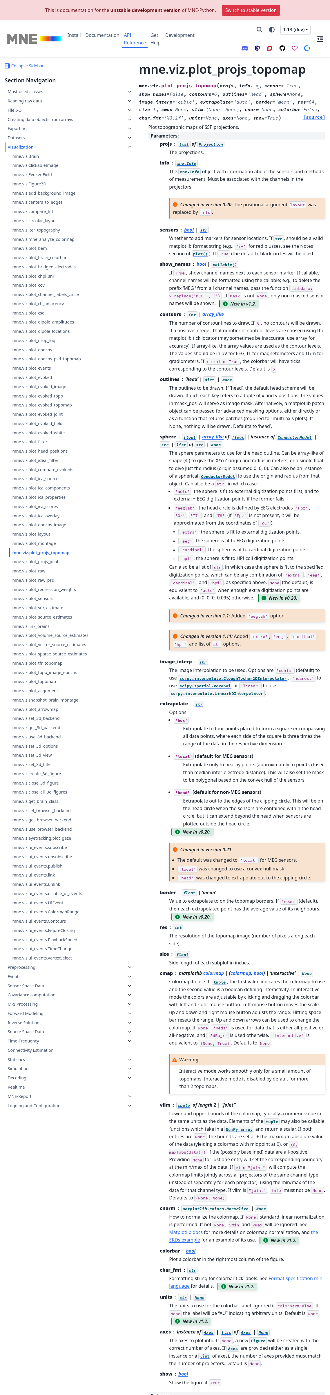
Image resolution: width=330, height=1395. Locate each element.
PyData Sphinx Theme (286, 1386)
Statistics (16, 1114)
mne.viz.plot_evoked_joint (37, 435)
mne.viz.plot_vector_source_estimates (45, 675)
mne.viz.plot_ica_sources (36, 499)
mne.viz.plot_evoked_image (39, 407)
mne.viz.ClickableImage (35, 172)
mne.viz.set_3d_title (31, 806)
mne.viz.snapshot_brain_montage (45, 741)
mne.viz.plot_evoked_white (38, 453)
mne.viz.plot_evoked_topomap (42, 426)
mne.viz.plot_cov (28, 292)
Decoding (17, 1133)
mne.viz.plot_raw (28, 591)
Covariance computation (31, 1050)
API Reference (135, 39)
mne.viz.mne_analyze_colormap (43, 246)
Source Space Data (26, 1087)
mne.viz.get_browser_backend (41, 861)
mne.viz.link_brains (30, 647)
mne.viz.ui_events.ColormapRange (44, 963)
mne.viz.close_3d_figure (35, 824)
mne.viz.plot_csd (28, 326)
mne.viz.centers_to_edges (37, 209)
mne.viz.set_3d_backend (35, 759)
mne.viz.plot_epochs (32, 363)
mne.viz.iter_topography (36, 237)
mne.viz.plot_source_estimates (42, 637)
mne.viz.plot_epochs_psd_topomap (45, 376)
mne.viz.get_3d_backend (36, 769)
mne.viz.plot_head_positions (40, 471)
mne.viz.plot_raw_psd (33, 600)
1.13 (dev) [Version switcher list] (293, 29)
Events (14, 1031)
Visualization (20, 154)
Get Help (156, 39)
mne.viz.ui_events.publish (37, 907)
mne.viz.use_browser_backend (42, 870)
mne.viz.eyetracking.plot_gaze (41, 879)
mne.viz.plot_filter (29, 462)
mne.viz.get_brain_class (35, 842)
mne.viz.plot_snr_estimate (37, 628)
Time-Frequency (23, 1096)
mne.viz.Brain (25, 163)
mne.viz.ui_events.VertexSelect (42, 1013)
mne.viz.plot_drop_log (33, 354)
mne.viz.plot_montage (34, 564)
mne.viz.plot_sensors (32, 619)
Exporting (17, 135)
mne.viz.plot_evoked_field (37, 444)
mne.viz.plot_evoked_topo (37, 416)
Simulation (18, 1124)
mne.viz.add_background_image (43, 200)
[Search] (259, 30)
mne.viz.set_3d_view (32, 796)
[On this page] (320, 39)
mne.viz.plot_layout (31, 554)
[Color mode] (271, 30)
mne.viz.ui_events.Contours (39, 976)
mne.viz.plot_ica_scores (35, 527)
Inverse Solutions (24, 1077)
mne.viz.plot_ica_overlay (35, 536)
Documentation (102, 35)
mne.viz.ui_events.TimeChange (42, 1004)
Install (74, 35)
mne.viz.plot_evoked (32, 398)
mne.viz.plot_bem (29, 255)
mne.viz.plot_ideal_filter (35, 481)
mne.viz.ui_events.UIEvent (37, 951)
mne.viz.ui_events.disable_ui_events (44, 938)
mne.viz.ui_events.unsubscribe (42, 898)
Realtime (16, 1142)
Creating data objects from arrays (34, 123)
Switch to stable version (251, 10)
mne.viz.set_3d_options (35, 787)
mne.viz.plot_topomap (34, 723)
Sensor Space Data (26, 1041)
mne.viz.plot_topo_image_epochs (44, 713)
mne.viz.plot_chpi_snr (33, 282)
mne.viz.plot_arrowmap (35, 750)
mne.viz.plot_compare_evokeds (42, 490)
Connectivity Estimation (31, 1105)
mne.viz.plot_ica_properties (39, 518)
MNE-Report (19, 1151)
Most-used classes (25, 91)
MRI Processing (23, 1059)
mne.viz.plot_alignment (35, 732)
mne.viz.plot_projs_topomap (40, 573)
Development (180, 35)
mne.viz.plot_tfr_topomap (37, 704)
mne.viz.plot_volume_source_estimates (44, 659)
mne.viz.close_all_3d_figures (39, 833)
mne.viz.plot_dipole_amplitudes (43, 336)
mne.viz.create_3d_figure (36, 815)
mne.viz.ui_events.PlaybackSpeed (44, 995)
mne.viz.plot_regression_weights (44, 610)
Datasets (16, 144)
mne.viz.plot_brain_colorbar (39, 264)
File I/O (14, 110)
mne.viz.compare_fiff (32, 218)
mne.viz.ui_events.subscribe (39, 889)
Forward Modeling (25, 1068)
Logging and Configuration (34, 1160)
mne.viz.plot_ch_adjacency (38, 317)
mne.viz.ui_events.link (33, 916)
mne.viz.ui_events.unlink (36, 925)
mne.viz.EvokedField (32, 181)
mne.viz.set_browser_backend (41, 852)
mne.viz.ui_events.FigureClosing (43, 985)
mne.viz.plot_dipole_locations (41, 345)
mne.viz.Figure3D (29, 191)
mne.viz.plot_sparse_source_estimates (43, 692)
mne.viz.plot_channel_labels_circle (44, 305)
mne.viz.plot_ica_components (41, 509)
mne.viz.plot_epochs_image (39, 545)
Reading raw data (25, 101)
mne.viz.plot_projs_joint (35, 582)
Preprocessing (21, 1022)
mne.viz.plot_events (31, 389)
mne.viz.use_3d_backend (36, 778)
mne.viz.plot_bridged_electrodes (44, 274)
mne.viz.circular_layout (34, 227)
